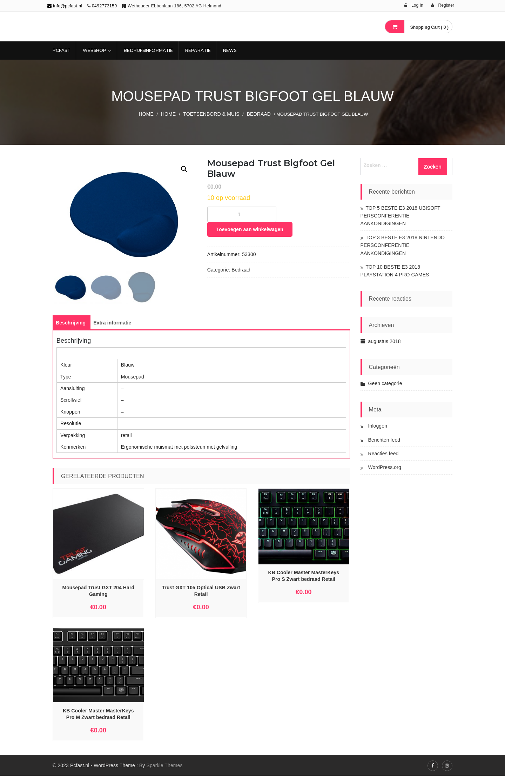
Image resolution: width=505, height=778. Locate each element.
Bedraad (259, 114)
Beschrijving (71, 325)
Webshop (95, 50)
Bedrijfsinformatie (148, 50)
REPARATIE (198, 50)
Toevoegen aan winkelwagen (249, 229)
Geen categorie (385, 383)
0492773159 (104, 6)
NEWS (229, 50)
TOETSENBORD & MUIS (211, 114)
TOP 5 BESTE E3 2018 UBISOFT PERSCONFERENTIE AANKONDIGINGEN (400, 216)
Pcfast (61, 50)
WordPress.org (384, 467)
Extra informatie (112, 325)
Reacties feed (383, 453)
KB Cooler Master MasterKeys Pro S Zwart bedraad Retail (303, 578)
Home (146, 114)
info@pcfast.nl (64, 6)
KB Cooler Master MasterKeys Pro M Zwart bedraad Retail (98, 716)
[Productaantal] (241, 214)
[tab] (70, 324)
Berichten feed (384, 440)
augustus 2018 (384, 341)
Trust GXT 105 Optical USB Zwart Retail (201, 593)
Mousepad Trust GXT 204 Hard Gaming (98, 593)
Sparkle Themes (164, 767)
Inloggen (378, 426)
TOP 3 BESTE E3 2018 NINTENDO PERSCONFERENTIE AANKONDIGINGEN (403, 245)
